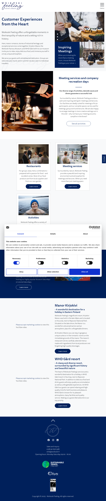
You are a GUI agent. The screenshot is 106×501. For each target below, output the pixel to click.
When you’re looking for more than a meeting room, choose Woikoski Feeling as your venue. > (67, 59)
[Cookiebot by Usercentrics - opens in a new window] (90, 227)
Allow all (84, 272)
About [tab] (85, 234)
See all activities (78, 123)
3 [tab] (57, 40)
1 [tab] (57, 34)
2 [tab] (57, 37)
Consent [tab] (20, 234)
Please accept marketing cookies (28, 324)
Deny (21, 272)
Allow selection (53, 272)
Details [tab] (53, 234)
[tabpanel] (79, 27)
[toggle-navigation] (102, 5)
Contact (104, 159)
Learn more (33, 186)
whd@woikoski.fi (53, 451)
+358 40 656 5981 (53, 449)
